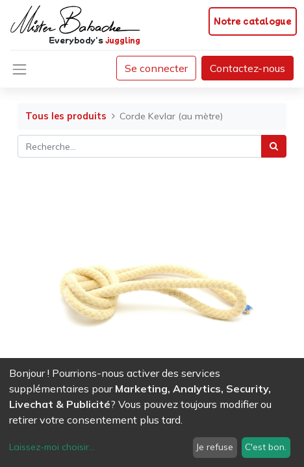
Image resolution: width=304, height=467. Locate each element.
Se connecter (156, 68)
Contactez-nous (247, 68)
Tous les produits (66, 116)
